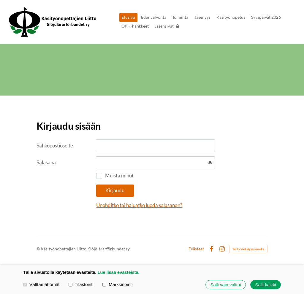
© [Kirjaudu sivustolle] (39, 248)
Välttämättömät (41, 284)
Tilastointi (81, 284)
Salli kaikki (265, 284)
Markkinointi (117, 284)
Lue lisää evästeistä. (118, 272)
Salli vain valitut (225, 284)
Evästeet (196, 249)
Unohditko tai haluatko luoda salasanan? (139, 205)
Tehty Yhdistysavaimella (248, 249)
